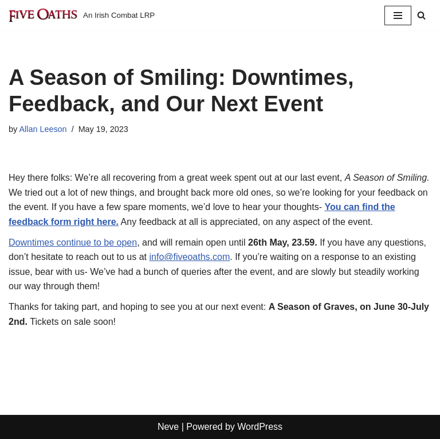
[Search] (421, 15)
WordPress (259, 427)
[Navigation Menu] (397, 15)
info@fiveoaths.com (190, 257)
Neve (168, 427)
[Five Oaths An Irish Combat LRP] (82, 15)
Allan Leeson (42, 129)
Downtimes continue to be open (73, 242)
